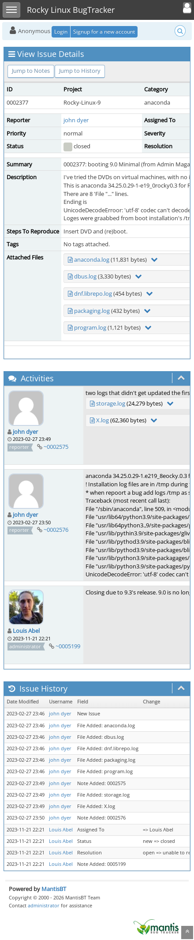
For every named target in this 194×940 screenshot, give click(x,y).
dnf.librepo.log (93, 293)
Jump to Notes (31, 71)
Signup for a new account (104, 31)
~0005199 (68, 646)
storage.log (110, 403)
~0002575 (56, 447)
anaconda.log (91, 259)
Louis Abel (26, 631)
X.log (102, 420)
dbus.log (85, 276)
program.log (90, 327)
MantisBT (53, 889)
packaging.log (92, 311)
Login (60, 31)
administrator (44, 905)
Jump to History (80, 71)
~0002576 (56, 530)
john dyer (76, 120)
